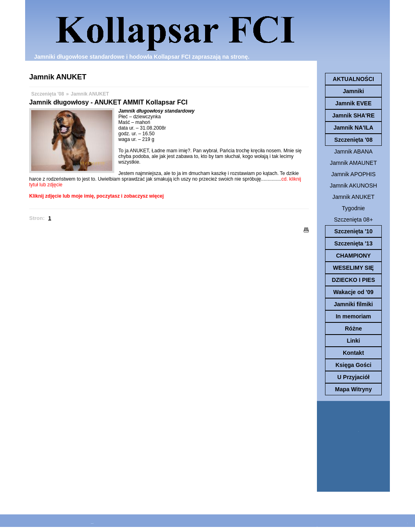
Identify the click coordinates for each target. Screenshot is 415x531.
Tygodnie (353, 208)
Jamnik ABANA (353, 151)
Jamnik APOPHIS (353, 174)
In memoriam (353, 316)
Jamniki (353, 91)
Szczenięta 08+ (353, 219)
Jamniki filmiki (353, 304)
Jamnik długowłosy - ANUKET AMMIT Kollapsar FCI (108, 102)
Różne (353, 328)
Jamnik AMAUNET (353, 163)
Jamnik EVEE (353, 103)
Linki (353, 340)
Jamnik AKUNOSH (353, 185)
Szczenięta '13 (353, 243)
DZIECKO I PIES (353, 280)
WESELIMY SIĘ (353, 267)
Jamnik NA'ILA (353, 127)
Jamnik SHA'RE (353, 115)
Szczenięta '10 (353, 231)
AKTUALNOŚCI (353, 79)
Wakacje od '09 (353, 292)
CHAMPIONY (353, 255)
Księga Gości (354, 365)
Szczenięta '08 (353, 139)
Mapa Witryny (353, 389)
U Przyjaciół (353, 377)
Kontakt (353, 353)
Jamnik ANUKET (353, 197)
